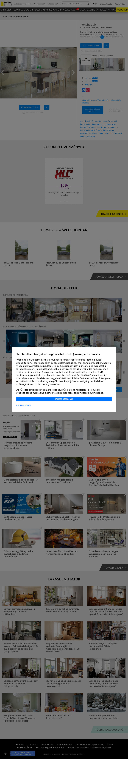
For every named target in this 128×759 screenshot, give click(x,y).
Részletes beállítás (23, 405)
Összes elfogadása (64, 399)
